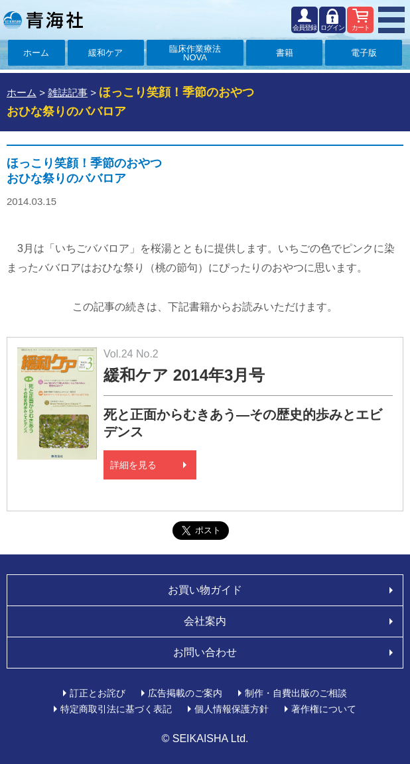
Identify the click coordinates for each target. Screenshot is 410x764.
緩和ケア (105, 53)
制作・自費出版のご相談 (296, 693)
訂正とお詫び (97, 693)
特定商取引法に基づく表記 (116, 709)
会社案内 (205, 621)
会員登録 (304, 27)
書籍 (284, 53)
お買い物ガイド (205, 590)
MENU (391, 20)
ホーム (36, 53)
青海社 (43, 20)
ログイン (332, 27)
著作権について (323, 709)
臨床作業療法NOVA (195, 53)
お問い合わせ (205, 652)
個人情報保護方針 (231, 709)
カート (361, 27)
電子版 (364, 53)
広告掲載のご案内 (185, 693)
